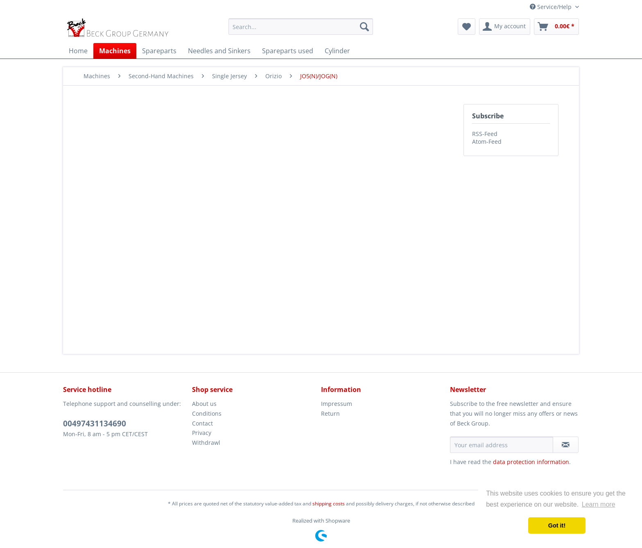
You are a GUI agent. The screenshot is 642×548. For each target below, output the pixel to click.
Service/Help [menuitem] (551, 7)
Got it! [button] (556, 525)
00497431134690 (94, 423)
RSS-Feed (484, 134)
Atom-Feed (487, 141)
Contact (202, 423)
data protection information (531, 462)
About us (204, 404)
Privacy (201, 433)
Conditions (207, 413)
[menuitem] (300, 26)
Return (330, 413)
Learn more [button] (598, 504)
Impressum (336, 404)
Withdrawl (206, 442)
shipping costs (328, 503)
